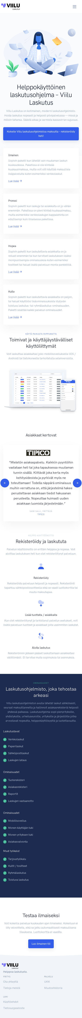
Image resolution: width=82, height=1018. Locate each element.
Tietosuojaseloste (14, 1008)
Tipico (41, 514)
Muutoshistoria (53, 988)
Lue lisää (15, 181)
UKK (47, 981)
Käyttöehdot (10, 1001)
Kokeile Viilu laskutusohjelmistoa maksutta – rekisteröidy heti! (41, 133)
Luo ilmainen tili (41, 943)
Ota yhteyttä (10, 981)
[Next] (77, 483)
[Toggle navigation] (74, 7)
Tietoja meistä (11, 988)
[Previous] (4, 483)
